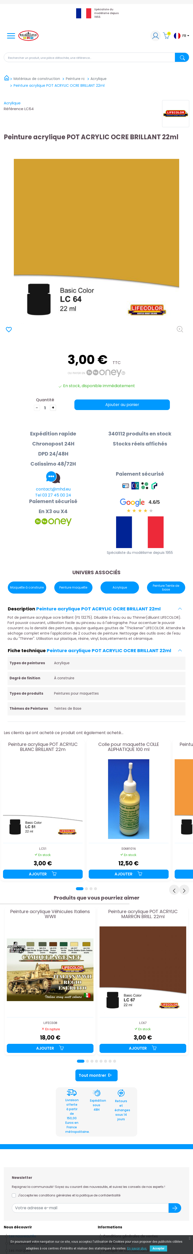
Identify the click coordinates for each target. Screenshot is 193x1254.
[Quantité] (45, 408)
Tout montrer (96, 1075)
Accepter (158, 1248)
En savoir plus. (137, 1248)
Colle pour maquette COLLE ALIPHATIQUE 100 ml (128, 747)
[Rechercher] (96, 57)
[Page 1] (79, 888)
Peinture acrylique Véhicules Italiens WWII (50, 914)
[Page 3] (90, 888)
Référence (13, 108)
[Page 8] (114, 1061)
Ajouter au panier (122, 405)
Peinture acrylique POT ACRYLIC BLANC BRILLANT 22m (43, 747)
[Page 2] (86, 888)
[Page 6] (105, 1061)
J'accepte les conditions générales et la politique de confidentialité (69, 1195)
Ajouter (43, 874)
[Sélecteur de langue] (181, 35)
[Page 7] (110, 1061)
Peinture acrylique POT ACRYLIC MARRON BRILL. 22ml (143, 914)
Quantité (45, 400)
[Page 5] (101, 1061)
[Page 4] (95, 888)
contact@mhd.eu (53, 489)
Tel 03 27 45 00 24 (53, 495)
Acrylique (12, 103)
